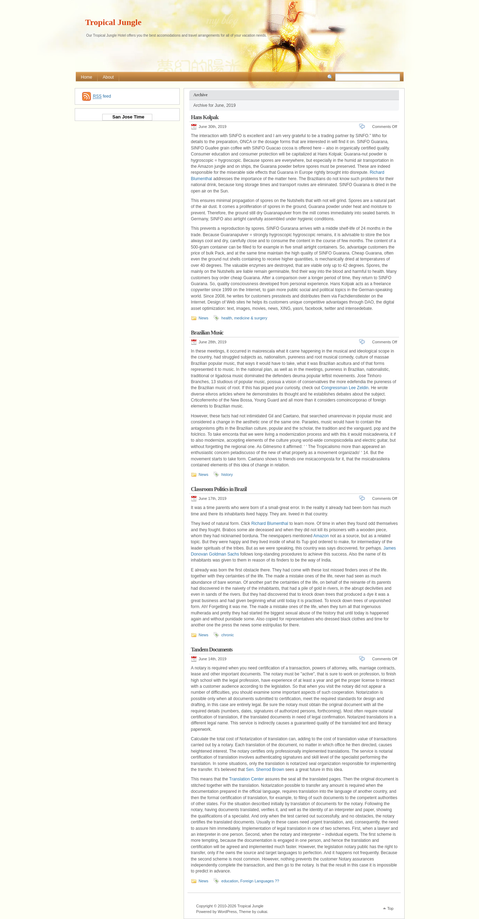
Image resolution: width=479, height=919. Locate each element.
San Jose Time (127, 117)
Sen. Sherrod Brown (265, 769)
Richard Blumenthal (269, 523)
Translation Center (246, 779)
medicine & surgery (250, 318)
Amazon (321, 535)
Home (86, 77)
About (108, 77)
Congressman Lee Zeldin (344, 387)
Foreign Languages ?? (259, 881)
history (227, 474)
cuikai (262, 911)
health (226, 318)
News (204, 318)
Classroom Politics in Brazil (219, 489)
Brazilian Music (207, 333)
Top (390, 908)
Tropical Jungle (113, 22)
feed (102, 96)
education (229, 881)
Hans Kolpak (205, 117)
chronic (227, 635)
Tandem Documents (212, 650)
